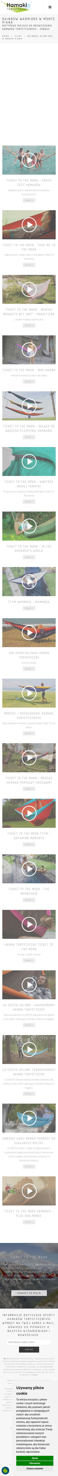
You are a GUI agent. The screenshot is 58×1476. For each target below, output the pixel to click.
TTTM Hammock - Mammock (29, 602)
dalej (29, 200)
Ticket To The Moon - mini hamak (29, 370)
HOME (5, 36)
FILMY (18, 36)
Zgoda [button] (35, 1458)
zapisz (29, 1349)
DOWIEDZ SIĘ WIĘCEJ (29, 1293)
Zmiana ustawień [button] (34, 1468)
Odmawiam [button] (34, 1463)
